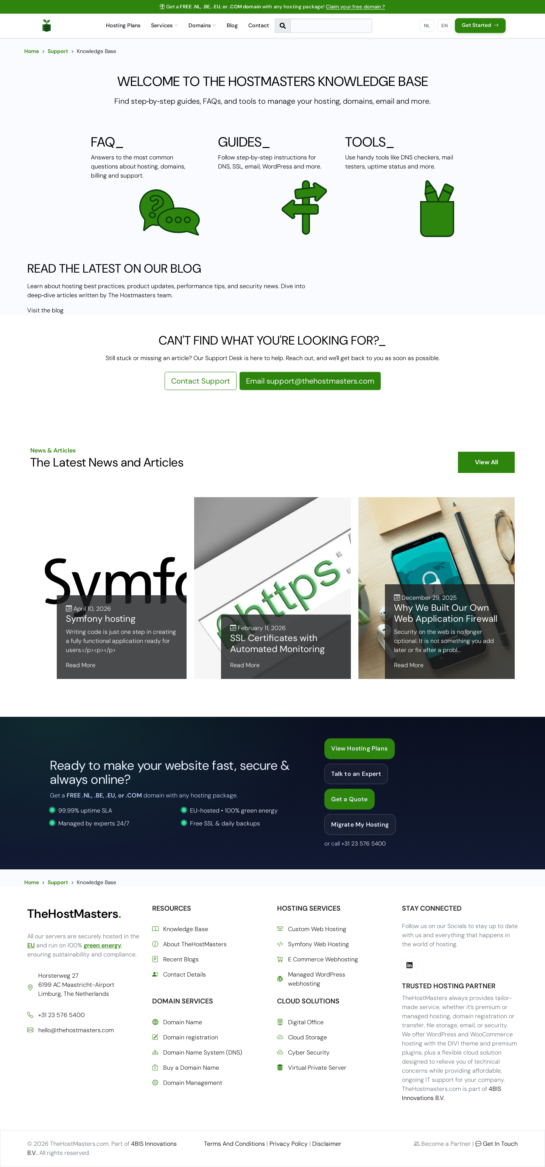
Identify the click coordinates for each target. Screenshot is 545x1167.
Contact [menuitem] (258, 25)
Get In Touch (496, 1144)
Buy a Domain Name (185, 1067)
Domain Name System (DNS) (197, 1052)
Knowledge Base (180, 929)
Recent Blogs (175, 959)
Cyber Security (303, 1052)
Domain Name (177, 1022)
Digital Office (300, 1022)
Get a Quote (349, 799)
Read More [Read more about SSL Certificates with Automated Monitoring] (245, 665)
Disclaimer (326, 1144)
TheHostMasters (74, 914)
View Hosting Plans (359, 748)
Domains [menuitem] (202, 25)
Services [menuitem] (164, 25)
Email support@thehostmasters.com (310, 381)
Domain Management (187, 1082)
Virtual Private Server (311, 1067)
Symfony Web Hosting (313, 944)
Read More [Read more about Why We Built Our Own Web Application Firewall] (409, 665)
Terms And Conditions (234, 1144)
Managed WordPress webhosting (311, 979)
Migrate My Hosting (360, 824)
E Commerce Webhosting (317, 959)
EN (444, 25)
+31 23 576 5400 (363, 843)
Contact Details (179, 974)
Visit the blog (45, 310)
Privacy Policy (288, 1144)
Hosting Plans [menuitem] (123, 25)
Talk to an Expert (356, 774)
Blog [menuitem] (232, 25)
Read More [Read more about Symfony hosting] (80, 665)
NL (427, 25)
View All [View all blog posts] (486, 462)
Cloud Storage (302, 1037)
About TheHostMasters (189, 944)
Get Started (480, 25)
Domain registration (185, 1037)
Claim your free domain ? (355, 6)
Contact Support (200, 381)
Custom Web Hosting (311, 929)
